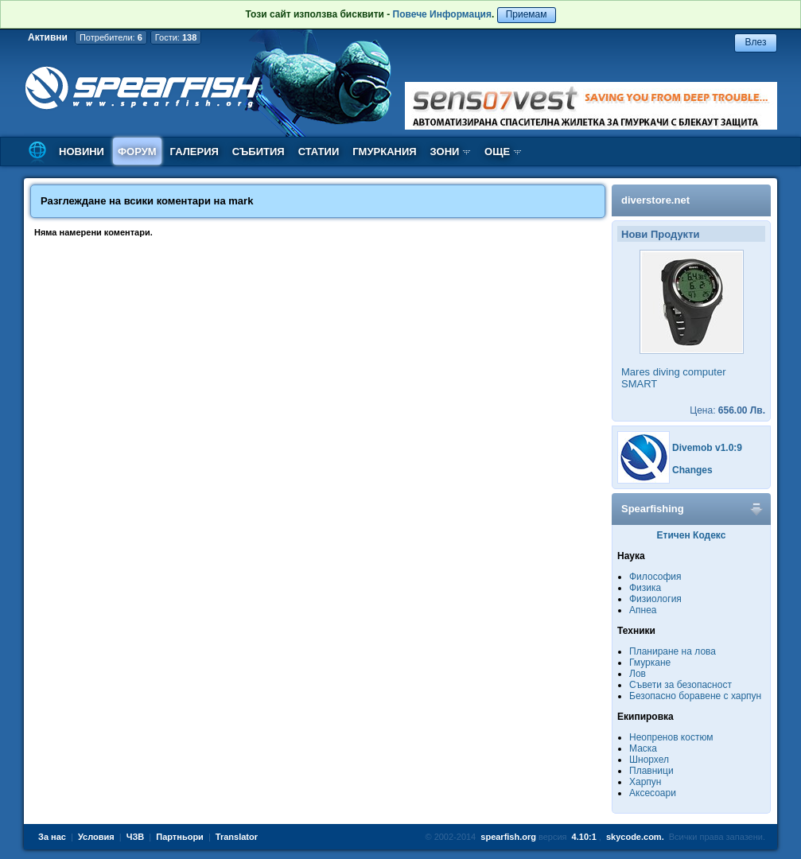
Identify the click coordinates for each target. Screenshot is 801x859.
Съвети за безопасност (680, 684)
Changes (692, 470)
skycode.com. (635, 837)
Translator (237, 837)
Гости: (176, 37)
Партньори (180, 837)
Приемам (526, 14)
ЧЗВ (135, 837)
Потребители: (111, 37)
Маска (643, 748)
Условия (96, 837)
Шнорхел (649, 759)
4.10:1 (584, 837)
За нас (52, 837)
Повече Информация (442, 14)
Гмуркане (650, 662)
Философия (655, 576)
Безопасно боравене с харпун (695, 696)
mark (240, 201)
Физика (645, 587)
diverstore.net (655, 200)
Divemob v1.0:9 (707, 447)
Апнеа (642, 610)
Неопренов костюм (671, 737)
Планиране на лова (672, 651)
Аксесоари (652, 793)
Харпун (645, 781)
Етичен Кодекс (691, 535)
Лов (637, 673)
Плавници (651, 770)
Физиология (655, 598)
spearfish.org (508, 837)
